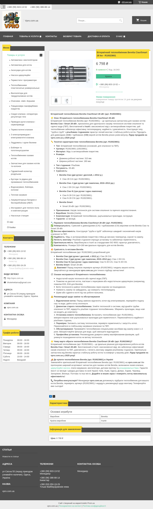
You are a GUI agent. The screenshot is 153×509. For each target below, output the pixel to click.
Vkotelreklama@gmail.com (19, 282)
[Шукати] (120, 20)
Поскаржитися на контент (70, 506)
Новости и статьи (10, 456)
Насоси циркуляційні (20, 75)
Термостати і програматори (24, 80)
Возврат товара (72, 36)
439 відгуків (127, 2)
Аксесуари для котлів (21, 70)
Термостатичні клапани (22, 129)
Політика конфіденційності (94, 506)
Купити (108, 76)
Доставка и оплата (99, 36)
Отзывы (11, 227)
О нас (119, 36)
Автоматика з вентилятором (24, 60)
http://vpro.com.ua (15, 278)
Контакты (51, 36)
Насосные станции (20, 215)
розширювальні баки (129, 368)
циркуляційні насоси (60, 368)
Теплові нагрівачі (19, 195)
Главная (8, 36)
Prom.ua (91, 503)
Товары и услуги (29, 36)
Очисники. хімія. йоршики (23, 101)
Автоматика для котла (21, 65)
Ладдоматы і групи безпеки (23, 142)
